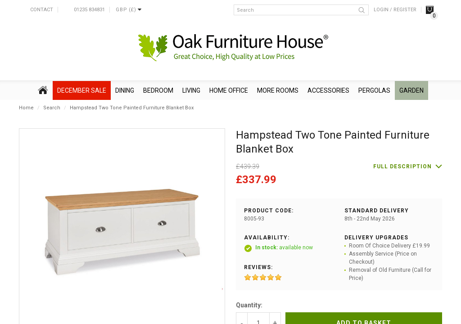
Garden (411, 90)
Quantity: (249, 305)
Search (51, 108)
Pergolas (374, 90)
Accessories (328, 90)
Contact (41, 10)
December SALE (81, 90)
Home (26, 108)
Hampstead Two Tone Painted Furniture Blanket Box (132, 108)
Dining (124, 90)
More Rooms (277, 90)
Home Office (228, 90)
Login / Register (395, 10)
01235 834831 (89, 10)
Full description (402, 166)
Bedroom (158, 90)
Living (191, 90)
